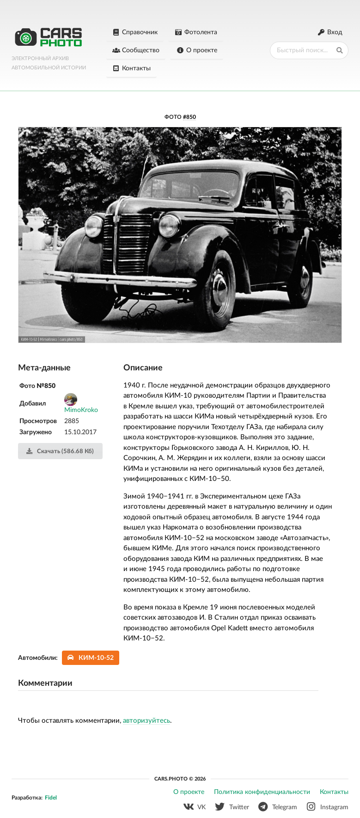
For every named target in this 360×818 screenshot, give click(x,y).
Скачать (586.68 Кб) (60, 451)
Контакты (131, 68)
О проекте (196, 50)
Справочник (135, 32)
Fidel (51, 797)
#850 (189, 117)
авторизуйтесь (146, 720)
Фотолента (195, 32)
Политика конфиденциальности (262, 792)
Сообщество (136, 50)
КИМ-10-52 (90, 657)
